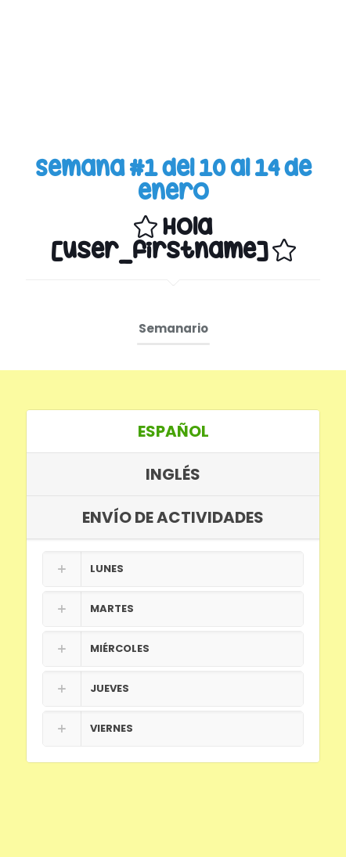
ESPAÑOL (173, 431)
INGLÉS (173, 474)
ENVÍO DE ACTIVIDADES (173, 517)
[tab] (173, 431)
